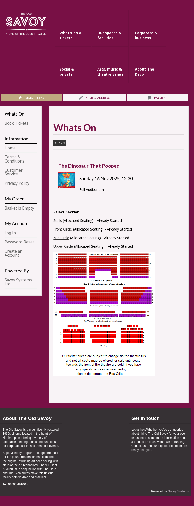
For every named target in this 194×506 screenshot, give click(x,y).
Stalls (58, 220)
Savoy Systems (178, 491)
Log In (10, 233)
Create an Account (13, 253)
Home (10, 148)
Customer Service (14, 172)
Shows (60, 143)
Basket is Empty (19, 208)
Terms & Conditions (15, 159)
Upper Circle (63, 246)
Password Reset (19, 242)
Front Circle (62, 229)
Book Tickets (16, 123)
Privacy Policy (17, 183)
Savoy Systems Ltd (18, 281)
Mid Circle (61, 237)
